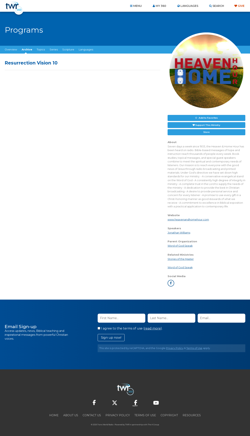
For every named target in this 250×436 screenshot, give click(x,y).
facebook (171, 282)
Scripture (68, 49)
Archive (27, 49)
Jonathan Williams (179, 232)
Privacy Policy (174, 347)
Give (241, 6)
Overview (11, 49)
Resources (192, 415)
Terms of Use (194, 347)
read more (152, 328)
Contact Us (92, 415)
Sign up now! (111, 337)
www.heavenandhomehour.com (188, 219)
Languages (86, 49)
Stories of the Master (181, 258)
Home (54, 415)
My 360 (161, 6)
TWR (127, 424)
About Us (70, 415)
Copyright (169, 415)
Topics (41, 49)
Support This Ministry (208, 124)
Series (54, 49)
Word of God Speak (180, 245)
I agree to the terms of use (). (130, 328)
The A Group (153, 424)
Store (206, 131)
